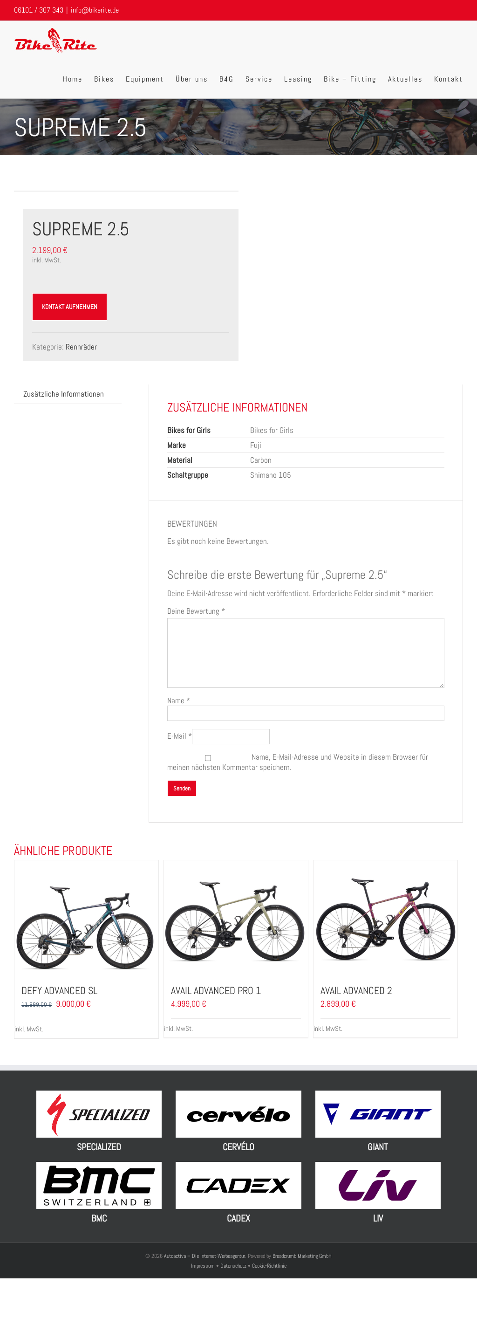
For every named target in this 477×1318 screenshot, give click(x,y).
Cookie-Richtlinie (269, 1266)
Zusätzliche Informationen (63, 394)
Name (178, 700)
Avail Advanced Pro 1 (216, 990)
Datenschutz (233, 1266)
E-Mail (179, 736)
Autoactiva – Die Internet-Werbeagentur (204, 1256)
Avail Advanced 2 (356, 990)
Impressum (203, 1266)
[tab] (63, 394)
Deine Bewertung (196, 611)
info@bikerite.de (95, 10)
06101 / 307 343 (38, 10)
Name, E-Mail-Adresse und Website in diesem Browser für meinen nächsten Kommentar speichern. (297, 762)
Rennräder (81, 347)
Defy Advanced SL (59, 990)
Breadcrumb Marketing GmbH (302, 1256)
